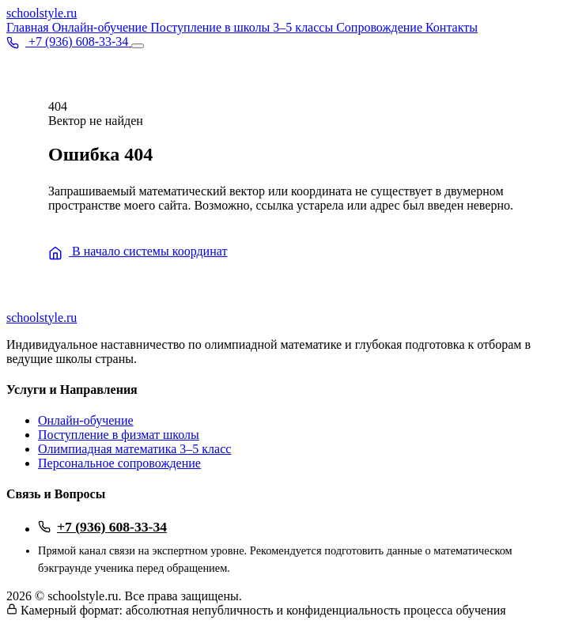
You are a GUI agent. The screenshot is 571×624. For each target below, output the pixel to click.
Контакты (451, 27)
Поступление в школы (211, 27)
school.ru (41, 13)
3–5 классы (304, 27)
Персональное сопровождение (119, 463)
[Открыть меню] (137, 45)
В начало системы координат (137, 251)
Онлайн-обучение (101, 27)
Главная (29, 27)
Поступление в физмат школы (118, 434)
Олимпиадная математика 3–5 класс (134, 449)
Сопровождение (380, 27)
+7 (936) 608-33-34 (102, 527)
